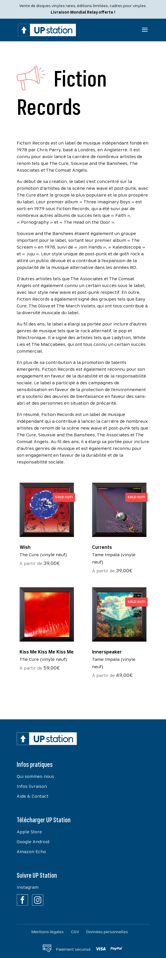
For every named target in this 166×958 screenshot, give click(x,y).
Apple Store (29, 832)
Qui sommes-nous (35, 776)
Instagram (28, 887)
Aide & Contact (32, 796)
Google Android (33, 842)
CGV (75, 932)
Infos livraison (32, 786)
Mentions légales (47, 932)
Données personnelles (107, 932)
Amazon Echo (31, 852)
